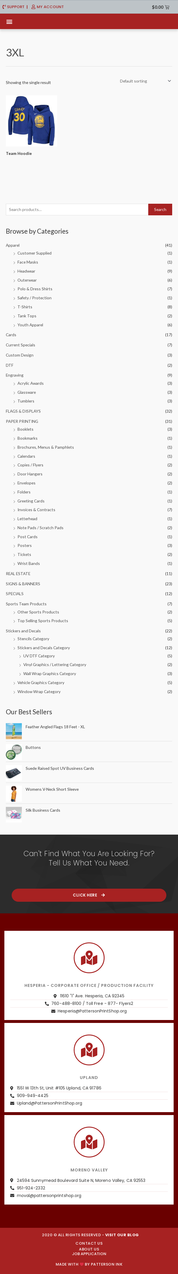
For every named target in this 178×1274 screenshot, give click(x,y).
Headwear (26, 271)
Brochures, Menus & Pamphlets (45, 447)
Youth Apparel (30, 324)
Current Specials (20, 344)
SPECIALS (15, 593)
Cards (11, 334)
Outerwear (27, 280)
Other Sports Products (38, 611)
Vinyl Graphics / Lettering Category (54, 664)
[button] (9, 21)
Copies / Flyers (30, 464)
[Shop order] (144, 80)
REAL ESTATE (18, 573)
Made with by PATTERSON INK (89, 1264)
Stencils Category (33, 638)
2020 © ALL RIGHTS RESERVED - (90, 1235)
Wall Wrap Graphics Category (49, 673)
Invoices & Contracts (36, 509)
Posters (24, 545)
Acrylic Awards (30, 383)
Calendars (26, 456)
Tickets (24, 554)
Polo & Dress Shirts (34, 288)
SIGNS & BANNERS (23, 583)
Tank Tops (26, 315)
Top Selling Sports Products (42, 620)
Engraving (15, 375)
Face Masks (27, 262)
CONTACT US (89, 1243)
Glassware (26, 392)
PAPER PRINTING (22, 421)
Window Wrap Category (39, 691)
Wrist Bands (28, 563)
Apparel (13, 245)
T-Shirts (24, 306)
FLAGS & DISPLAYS (23, 411)
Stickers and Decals (23, 630)
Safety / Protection (34, 297)
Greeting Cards (31, 500)
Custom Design (20, 355)
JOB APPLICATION (89, 1254)
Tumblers (25, 400)
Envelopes (26, 482)
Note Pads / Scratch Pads (40, 527)
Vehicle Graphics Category (40, 682)
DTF (9, 365)
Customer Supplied (34, 252)
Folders (24, 491)
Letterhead (27, 518)
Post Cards (27, 536)
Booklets (25, 429)
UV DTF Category (39, 655)
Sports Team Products (26, 603)
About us (89, 1249)
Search (160, 209)
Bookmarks (27, 438)
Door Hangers (30, 473)
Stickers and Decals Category (43, 647)
